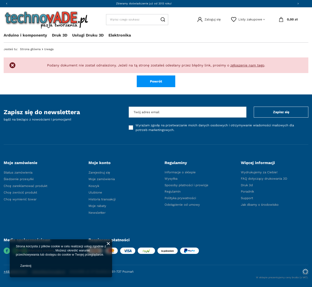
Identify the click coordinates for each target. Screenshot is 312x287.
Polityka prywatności (180, 198)
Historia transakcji (102, 199)
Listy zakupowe (250, 19)
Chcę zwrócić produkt (20, 192)
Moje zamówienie (20, 162)
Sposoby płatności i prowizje (186, 185)
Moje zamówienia (101, 179)
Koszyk (93, 186)
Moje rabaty (97, 206)
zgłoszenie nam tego (247, 65)
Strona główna (30, 49)
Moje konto (99, 162)
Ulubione (95, 192)
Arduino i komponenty (25, 35)
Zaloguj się (213, 19)
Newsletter (97, 212)
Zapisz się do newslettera (42, 112)
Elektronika (119, 35)
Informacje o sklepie (180, 172)
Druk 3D (59, 35)
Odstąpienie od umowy (182, 204)
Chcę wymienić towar (20, 199)
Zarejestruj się (99, 172)
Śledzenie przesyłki (19, 179)
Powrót (156, 81)
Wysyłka (171, 178)
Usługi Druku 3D (88, 35)
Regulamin (173, 191)
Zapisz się (281, 112)
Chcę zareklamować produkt (25, 186)
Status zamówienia (18, 172)
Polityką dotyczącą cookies (35, 250)
